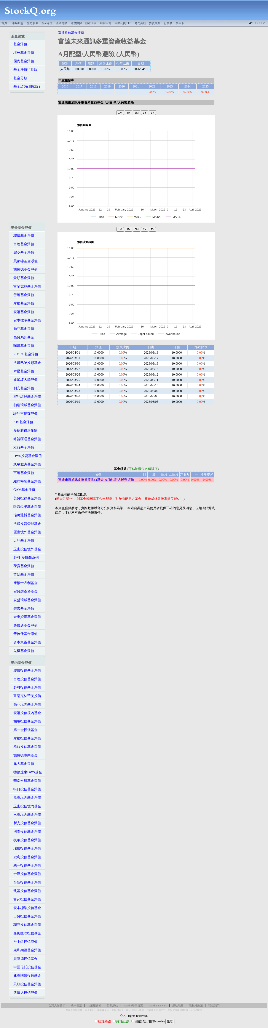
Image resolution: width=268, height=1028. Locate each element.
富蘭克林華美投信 (26, 696)
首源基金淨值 (22, 574)
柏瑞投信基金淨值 (26, 721)
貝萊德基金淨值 (24, 261)
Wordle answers (157, 1005)
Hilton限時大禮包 (135, 1010)
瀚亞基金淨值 (22, 329)
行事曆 (168, 23)
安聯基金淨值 (22, 312)
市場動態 (17, 23)
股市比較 (90, 23)
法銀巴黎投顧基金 (26, 363)
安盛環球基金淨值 (26, 600)
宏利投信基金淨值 (26, 857)
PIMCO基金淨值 (24, 354)
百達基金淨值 (22, 473)
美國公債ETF (123, 23)
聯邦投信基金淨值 (26, 925)
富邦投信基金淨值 (26, 899)
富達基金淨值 (22, 244)
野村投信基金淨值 (26, 687)
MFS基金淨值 (22, 447)
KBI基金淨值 (22, 422)
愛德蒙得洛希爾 (24, 430)
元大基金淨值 (22, 764)
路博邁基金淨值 (24, 625)
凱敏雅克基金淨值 (26, 464)
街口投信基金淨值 (26, 789)
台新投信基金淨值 (26, 882)
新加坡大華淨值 (24, 379)
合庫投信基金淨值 (26, 874)
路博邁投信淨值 (24, 992)
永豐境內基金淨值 (26, 814)
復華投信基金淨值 (26, 840)
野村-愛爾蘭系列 (25, 557)
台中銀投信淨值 (24, 942)
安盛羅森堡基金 (24, 591)
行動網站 (112, 1005)
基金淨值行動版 (24, 69)
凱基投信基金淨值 (26, 891)
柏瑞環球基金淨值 (26, 405)
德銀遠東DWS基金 (26, 772)
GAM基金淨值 (23, 489)
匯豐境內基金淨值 (26, 797)
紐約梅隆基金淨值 (26, 481)
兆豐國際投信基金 (26, 975)
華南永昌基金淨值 (26, 781)
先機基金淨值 (22, 651)
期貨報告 (105, 23)
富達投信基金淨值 (26, 679)
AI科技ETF (196, 1010)
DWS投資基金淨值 (26, 456)
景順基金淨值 (22, 278)
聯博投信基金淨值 (26, 670)
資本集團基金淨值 (26, 642)
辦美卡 (180, 23)
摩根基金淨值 (22, 303)
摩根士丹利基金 (24, 583)
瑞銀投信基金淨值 (26, 848)
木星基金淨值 (22, 371)
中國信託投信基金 (26, 967)
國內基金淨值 (22, 61)
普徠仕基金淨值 (24, 634)
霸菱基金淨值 (22, 252)
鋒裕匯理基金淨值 (26, 439)
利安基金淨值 (22, 388)
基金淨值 (47, 23)
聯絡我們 (214, 1005)
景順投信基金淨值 (26, 984)
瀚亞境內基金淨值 (26, 704)
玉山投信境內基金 (26, 806)
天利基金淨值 (22, 540)
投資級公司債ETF (156, 1010)
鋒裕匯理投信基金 (26, 933)
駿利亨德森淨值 (24, 413)
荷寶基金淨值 (22, 566)
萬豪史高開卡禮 (74, 1010)
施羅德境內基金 (24, 755)
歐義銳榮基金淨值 (26, 507)
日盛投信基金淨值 (26, 916)
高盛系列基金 (22, 337)
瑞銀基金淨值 (22, 346)
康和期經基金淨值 (26, 950)
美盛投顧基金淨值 (26, 498)
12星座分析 (94, 1005)
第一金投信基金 (24, 730)
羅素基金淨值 (22, 608)
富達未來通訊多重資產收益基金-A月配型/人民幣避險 (96, 479)
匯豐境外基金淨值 (26, 532)
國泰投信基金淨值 (26, 831)
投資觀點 (154, 23)
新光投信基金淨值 (26, 823)
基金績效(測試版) (25, 86)
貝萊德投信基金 (24, 959)
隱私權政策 (196, 1005)
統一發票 (76, 1005)
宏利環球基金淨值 (26, 396)
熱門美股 (140, 23)
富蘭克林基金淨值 (26, 286)
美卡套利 (89, 1010)
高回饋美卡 (118, 1010)
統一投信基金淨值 (26, 865)
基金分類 (61, 23)
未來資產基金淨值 (26, 617)
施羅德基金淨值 (24, 269)
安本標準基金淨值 (26, 320)
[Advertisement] (164, 10)
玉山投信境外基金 (26, 549)
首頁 (4, 23)
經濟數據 (76, 23)
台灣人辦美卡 (56, 1005)
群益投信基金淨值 (26, 747)
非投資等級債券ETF (178, 1010)
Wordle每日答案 (133, 1005)
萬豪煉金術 (103, 1010)
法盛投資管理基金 (26, 524)
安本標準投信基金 (26, 908)
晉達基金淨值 (22, 295)
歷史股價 (32, 23)
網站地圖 (177, 1005)
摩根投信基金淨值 (26, 738)
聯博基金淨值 (22, 235)
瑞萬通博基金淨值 (26, 515)
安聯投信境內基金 (26, 713)
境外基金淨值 (22, 53)
